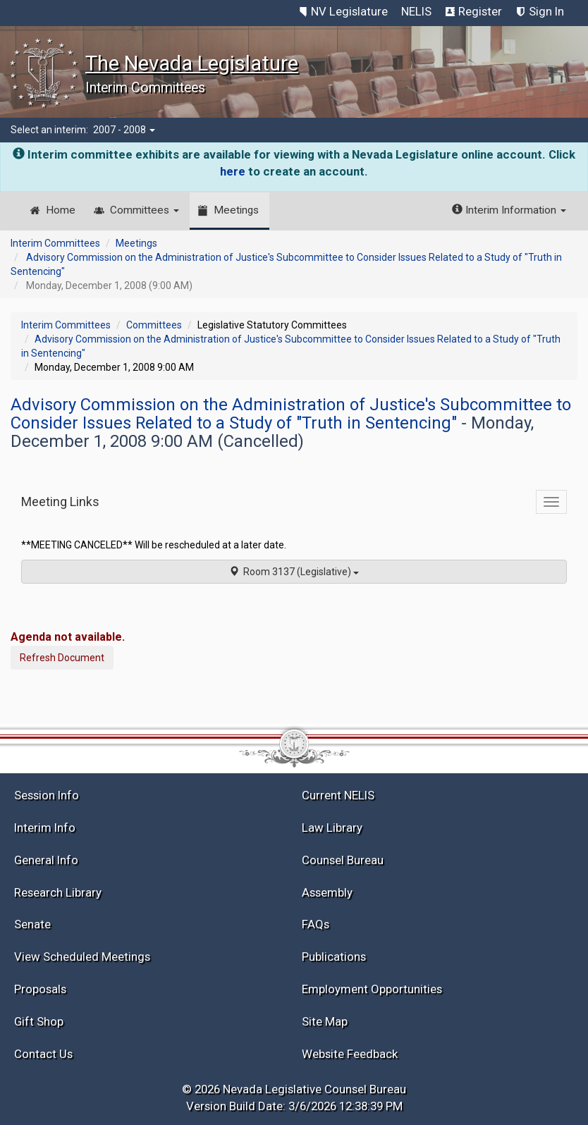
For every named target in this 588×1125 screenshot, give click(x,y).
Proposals (40, 989)
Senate (32, 924)
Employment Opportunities (372, 989)
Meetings (236, 210)
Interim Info (44, 827)
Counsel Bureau (343, 860)
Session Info (46, 795)
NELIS (416, 11)
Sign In (546, 11)
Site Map (325, 1021)
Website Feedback (350, 1054)
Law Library (332, 827)
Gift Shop (38, 1021)
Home (60, 210)
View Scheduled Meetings (82, 956)
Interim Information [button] (509, 210)
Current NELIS (338, 795)
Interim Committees (55, 243)
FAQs (315, 924)
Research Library (58, 892)
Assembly (327, 892)
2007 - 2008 (124, 129)
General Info (46, 860)
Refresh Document (62, 657)
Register (480, 11)
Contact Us (43, 1054)
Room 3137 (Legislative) (294, 571)
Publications (334, 956)
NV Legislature (349, 11)
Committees (144, 210)
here (232, 171)
